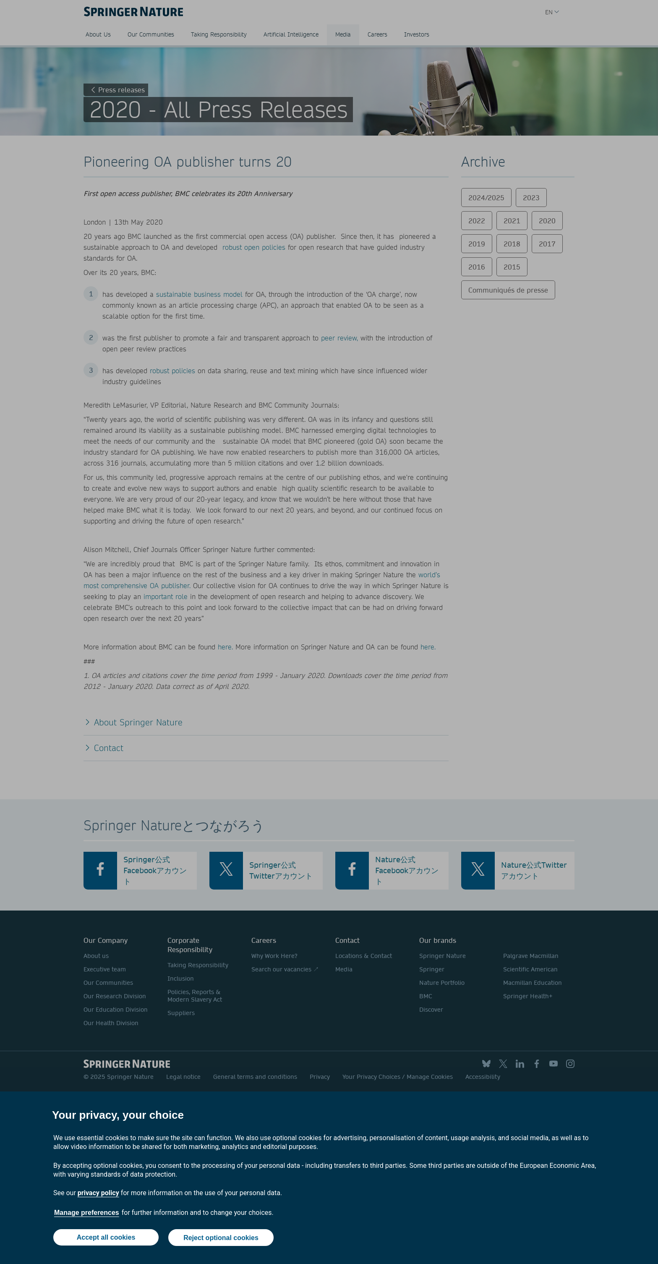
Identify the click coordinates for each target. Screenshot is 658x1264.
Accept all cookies (105, 1237)
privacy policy (98, 1193)
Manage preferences (86, 1213)
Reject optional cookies (220, 1237)
